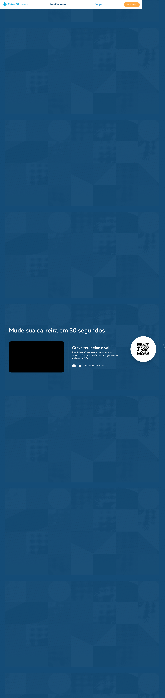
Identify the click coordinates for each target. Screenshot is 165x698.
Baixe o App (148, 5)
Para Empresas (67, 5)
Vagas (111, 5)
